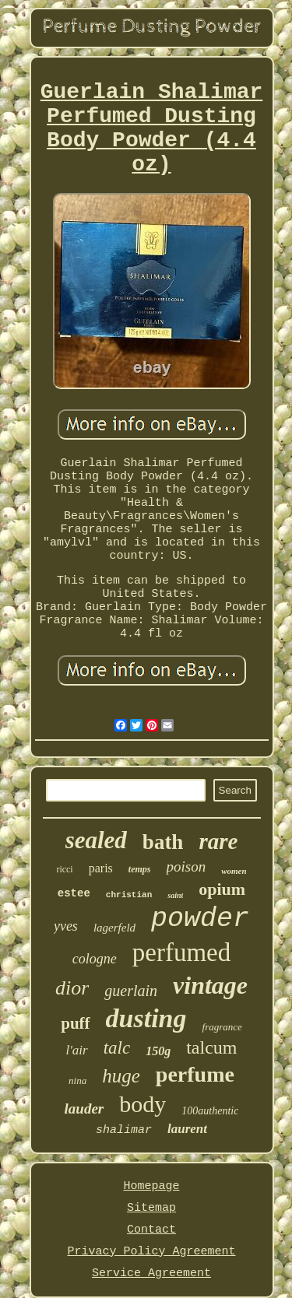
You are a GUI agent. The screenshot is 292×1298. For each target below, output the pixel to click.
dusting (146, 1018)
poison (186, 866)
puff (75, 1023)
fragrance (222, 1027)
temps (139, 869)
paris (101, 868)
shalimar (124, 1130)
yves (66, 926)
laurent (187, 1128)
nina (77, 1080)
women (233, 870)
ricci (64, 869)
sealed (96, 840)
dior (72, 988)
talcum (211, 1047)
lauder (84, 1108)
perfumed (181, 952)
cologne (94, 958)
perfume (195, 1074)
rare (218, 841)
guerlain (130, 990)
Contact (151, 1230)
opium (222, 889)
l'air (76, 1050)
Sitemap (151, 1208)
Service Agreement (151, 1273)
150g (158, 1051)
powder (200, 919)
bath (163, 842)
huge (121, 1075)
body (142, 1104)
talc (117, 1048)
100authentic (209, 1111)
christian (129, 895)
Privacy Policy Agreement (151, 1251)
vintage (210, 985)
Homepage (151, 1186)
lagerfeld (114, 927)
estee (74, 893)
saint (175, 895)
